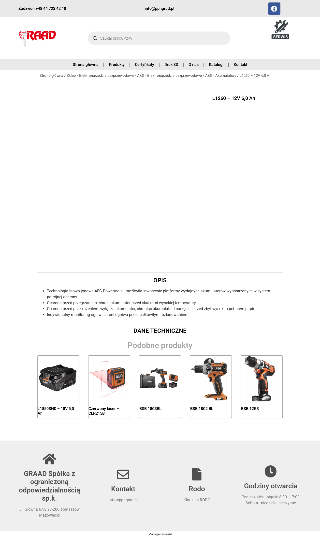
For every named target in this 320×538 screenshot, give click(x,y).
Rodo (197, 489)
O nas (194, 64)
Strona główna (86, 64)
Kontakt (240, 64)
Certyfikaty (144, 64)
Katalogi (216, 64)
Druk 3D (171, 64)
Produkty (117, 64)
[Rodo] (197, 474)
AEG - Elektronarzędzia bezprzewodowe (169, 75)
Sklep (71, 75)
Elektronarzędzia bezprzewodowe (106, 75)
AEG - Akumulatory (220, 75)
